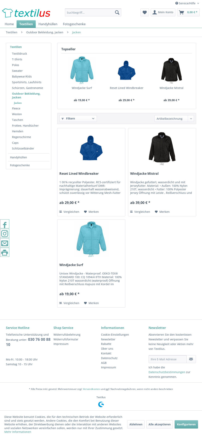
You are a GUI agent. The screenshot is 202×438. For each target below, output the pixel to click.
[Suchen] (117, 12)
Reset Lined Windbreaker (126, 88)
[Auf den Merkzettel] (91, 211)
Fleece (16, 108)
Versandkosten (91, 389)
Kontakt (106, 353)
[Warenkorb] (188, 12)
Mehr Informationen (17, 432)
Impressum (60, 344)
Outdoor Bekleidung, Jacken (26, 95)
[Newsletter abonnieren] (191, 359)
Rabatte (106, 344)
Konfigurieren (186, 424)
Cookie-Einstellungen (115, 334)
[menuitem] (93, 12)
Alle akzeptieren (160, 424)
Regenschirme (21, 137)
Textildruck (19, 53)
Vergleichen (69, 212)
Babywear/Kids (22, 76)
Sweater (17, 71)
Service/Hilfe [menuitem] (185, 3)
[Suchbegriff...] (93, 12)
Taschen (17, 120)
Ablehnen (135, 424)
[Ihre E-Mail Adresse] (168, 359)
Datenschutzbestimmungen (167, 372)
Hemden (17, 131)
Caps (15, 143)
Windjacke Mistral (171, 88)
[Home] (9, 24)
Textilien (16, 47)
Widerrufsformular (65, 339)
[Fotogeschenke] (74, 24)
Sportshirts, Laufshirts (26, 82)
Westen (17, 114)
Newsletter (108, 339)
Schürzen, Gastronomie (27, 88)
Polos (15, 65)
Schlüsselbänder (23, 148)
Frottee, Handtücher (25, 125)
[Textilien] (26, 24)
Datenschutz (109, 358)
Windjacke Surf (82, 88)
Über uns (107, 348)
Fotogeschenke (20, 165)
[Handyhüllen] (48, 24)
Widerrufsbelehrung (66, 334)
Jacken (18, 103)
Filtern (68, 118)
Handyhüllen (18, 157)
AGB (104, 363)
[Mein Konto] (163, 12)
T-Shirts (17, 59)
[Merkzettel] (144, 12)
